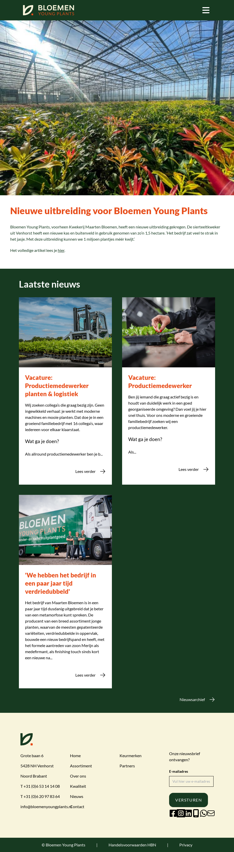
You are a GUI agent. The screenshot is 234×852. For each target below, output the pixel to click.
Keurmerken (131, 755)
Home (75, 755)
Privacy (185, 844)
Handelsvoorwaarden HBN (132, 844)
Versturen (188, 799)
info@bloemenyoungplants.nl (46, 806)
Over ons (78, 775)
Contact (77, 806)
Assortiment (81, 765)
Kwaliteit (78, 786)
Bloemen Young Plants (65, 844)
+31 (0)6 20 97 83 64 (42, 796)
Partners (127, 765)
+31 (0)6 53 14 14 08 (42, 786)
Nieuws (76, 796)
